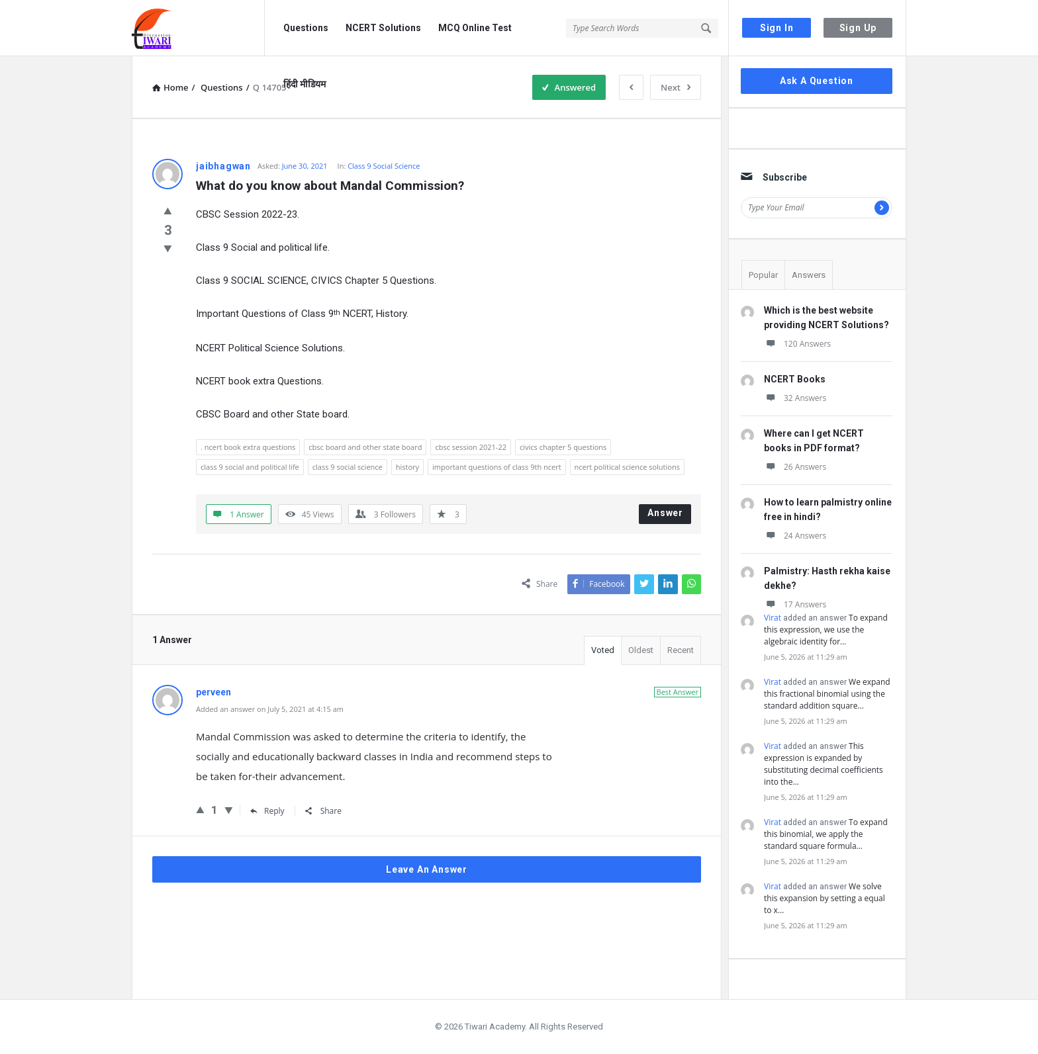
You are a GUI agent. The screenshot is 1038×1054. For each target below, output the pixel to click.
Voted (602, 650)
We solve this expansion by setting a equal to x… (824, 898)
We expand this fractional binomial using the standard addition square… (827, 693)
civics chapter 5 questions (563, 447)
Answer (665, 512)
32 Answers (795, 398)
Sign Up (858, 27)
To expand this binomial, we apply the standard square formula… (826, 834)
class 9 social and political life (250, 467)
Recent (680, 650)
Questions (305, 27)
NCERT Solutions (383, 27)
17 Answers (795, 604)
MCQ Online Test (475, 27)
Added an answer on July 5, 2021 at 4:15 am (270, 709)
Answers (809, 275)
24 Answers (795, 535)
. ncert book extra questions (248, 447)
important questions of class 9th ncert (496, 467)
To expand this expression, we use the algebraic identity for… (826, 629)
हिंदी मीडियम (304, 84)
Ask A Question (816, 80)
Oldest (640, 650)
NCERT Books (795, 379)
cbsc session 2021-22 (470, 447)
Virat (772, 617)
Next (675, 87)
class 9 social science (347, 467)
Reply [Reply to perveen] (267, 810)
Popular (763, 275)
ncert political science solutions (627, 467)
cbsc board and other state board (365, 447)
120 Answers (797, 343)
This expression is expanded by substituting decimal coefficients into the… (823, 763)
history (407, 467)
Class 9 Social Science (384, 166)
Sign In (777, 27)
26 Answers (795, 466)
